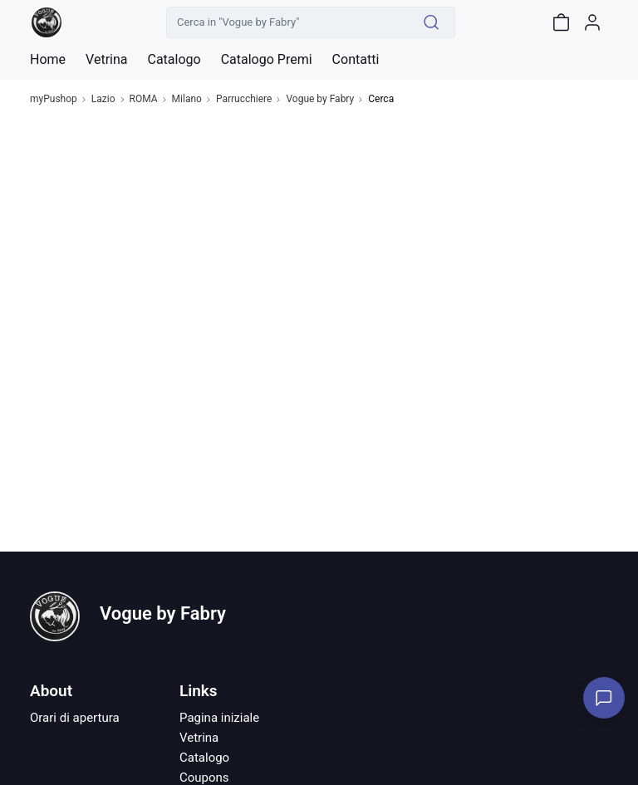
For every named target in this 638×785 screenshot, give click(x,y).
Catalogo (173, 59)
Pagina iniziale (219, 717)
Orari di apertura (75, 717)
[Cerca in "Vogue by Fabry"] (287, 22)
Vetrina (198, 737)
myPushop (53, 99)
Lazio (103, 99)
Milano (187, 99)
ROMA (144, 99)
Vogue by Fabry (320, 99)
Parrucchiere (244, 99)
